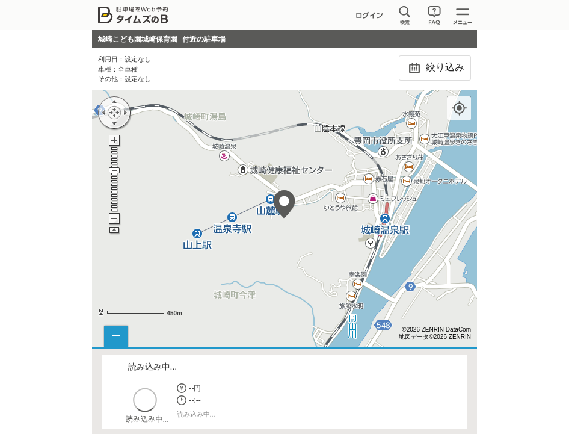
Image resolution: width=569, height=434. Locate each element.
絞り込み (434, 68)
